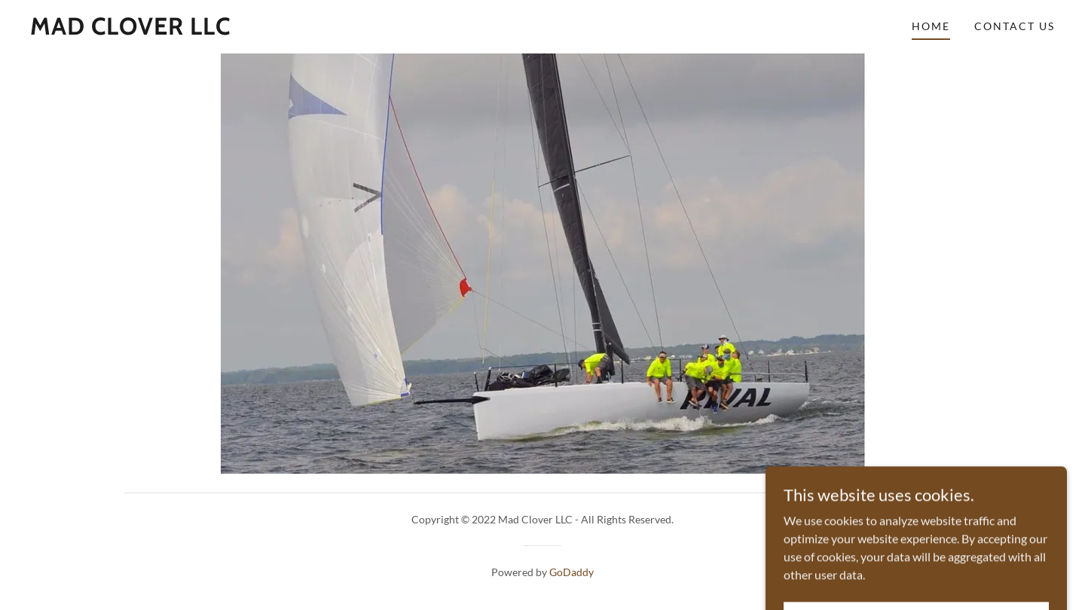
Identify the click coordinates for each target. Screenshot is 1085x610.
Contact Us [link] (1014, 26)
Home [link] (931, 26)
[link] (130, 30)
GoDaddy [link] (571, 572)
